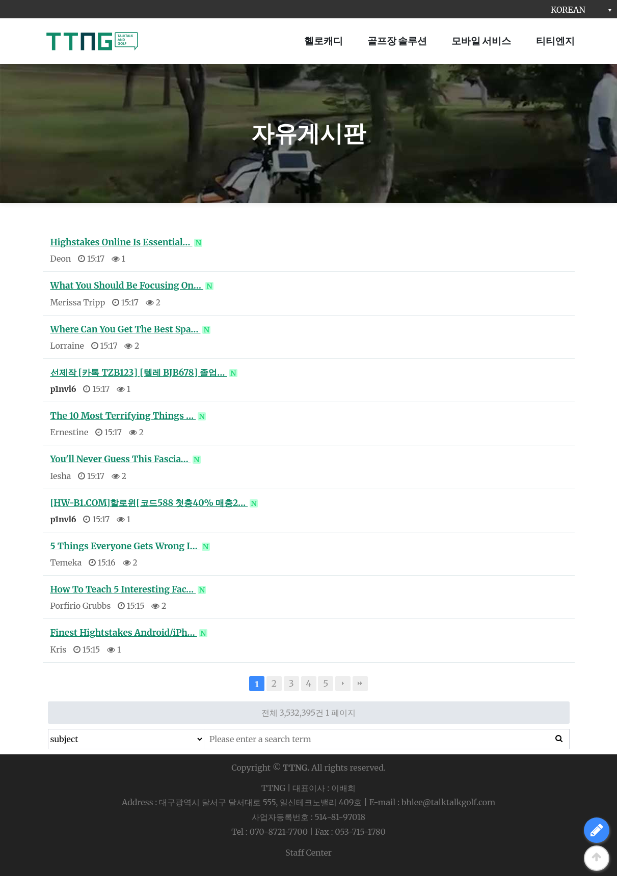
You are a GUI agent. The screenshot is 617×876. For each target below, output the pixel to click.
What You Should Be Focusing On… (131, 285)
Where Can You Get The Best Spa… (130, 329)
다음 (343, 683)
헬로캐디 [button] (323, 41)
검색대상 (48, 729)
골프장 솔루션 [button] (397, 41)
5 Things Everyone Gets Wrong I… (130, 546)
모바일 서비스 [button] (481, 41)
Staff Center (308, 852)
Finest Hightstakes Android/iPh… (128, 632)
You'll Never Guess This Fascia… (125, 459)
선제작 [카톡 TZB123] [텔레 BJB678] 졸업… (143, 372)
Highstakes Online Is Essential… (126, 242)
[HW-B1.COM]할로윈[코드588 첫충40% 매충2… (154, 502)
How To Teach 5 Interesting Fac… (128, 589)
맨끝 (360, 683)
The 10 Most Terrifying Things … (128, 415)
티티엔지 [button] (555, 41)
